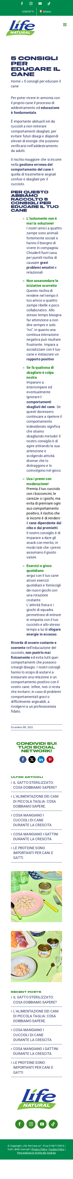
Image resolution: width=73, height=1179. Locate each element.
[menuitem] (45, 12)
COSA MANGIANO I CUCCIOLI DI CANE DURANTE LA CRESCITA (32, 820)
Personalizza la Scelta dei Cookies (36, 1152)
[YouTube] (42, 1124)
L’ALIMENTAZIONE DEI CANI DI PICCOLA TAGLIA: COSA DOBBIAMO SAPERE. (36, 801)
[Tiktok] (53, 1124)
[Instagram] (30, 1124)
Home (16, 81)
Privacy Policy (39, 1149)
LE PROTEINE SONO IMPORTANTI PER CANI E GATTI (33, 853)
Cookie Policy (56, 1149)
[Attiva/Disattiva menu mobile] (65, 25)
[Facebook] (19, 1124)
